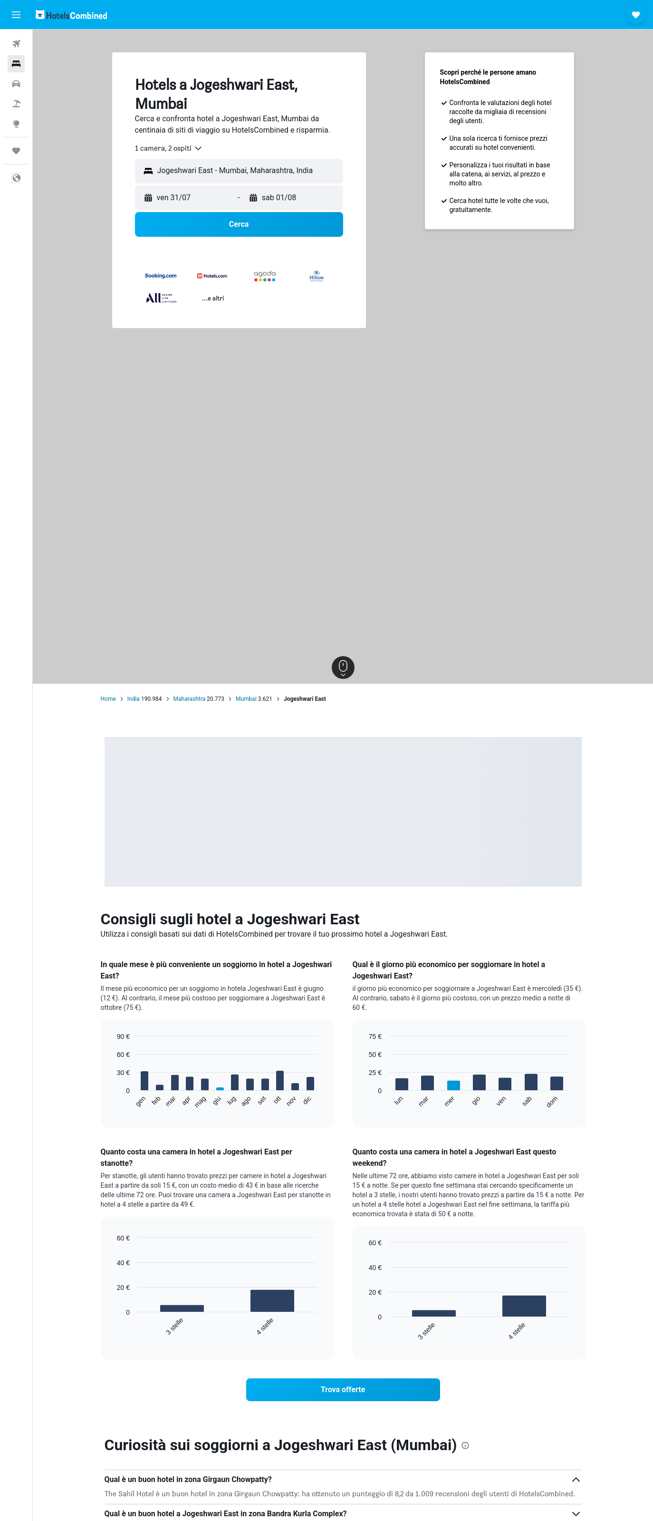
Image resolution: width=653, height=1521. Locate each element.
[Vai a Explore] (16, 123)
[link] (343, 1389)
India (133, 699)
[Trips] (16, 150)
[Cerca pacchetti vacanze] (16, 103)
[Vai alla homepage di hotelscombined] (71, 14)
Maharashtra (189, 699)
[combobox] (169, 148)
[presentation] (465, 1445)
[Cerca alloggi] (16, 63)
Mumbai (246, 699)
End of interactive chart (112, 1101)
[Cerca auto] (16, 83)
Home (108, 699)
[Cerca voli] (16, 43)
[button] (16, 14)
